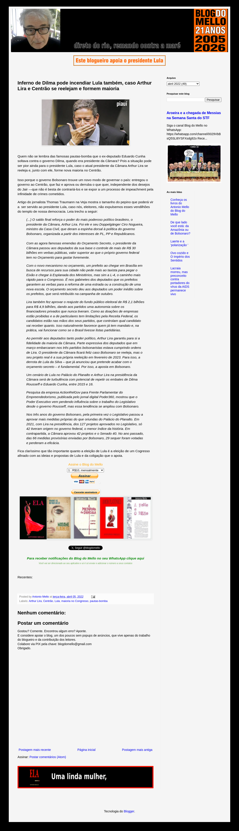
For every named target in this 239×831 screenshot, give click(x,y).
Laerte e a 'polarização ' (179, 243)
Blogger (129, 811)
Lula (57, 601)
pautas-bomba (99, 601)
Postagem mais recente (35, 750)
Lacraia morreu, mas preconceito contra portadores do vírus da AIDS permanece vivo (180, 281)
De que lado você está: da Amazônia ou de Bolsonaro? (180, 228)
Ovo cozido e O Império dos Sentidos (180, 256)
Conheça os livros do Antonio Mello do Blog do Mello (180, 207)
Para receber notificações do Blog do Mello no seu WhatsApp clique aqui (85, 558)
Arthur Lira (35, 601)
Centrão (48, 601)
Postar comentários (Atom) (47, 757)
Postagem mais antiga (137, 750)
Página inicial (86, 750)
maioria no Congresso (74, 601)
